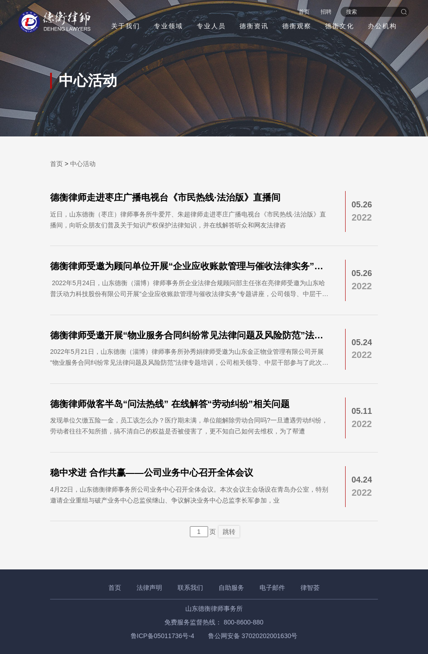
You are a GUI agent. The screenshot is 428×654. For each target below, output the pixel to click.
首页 (304, 12)
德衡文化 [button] (339, 26)
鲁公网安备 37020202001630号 (253, 635)
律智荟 (310, 587)
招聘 (326, 12)
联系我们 (190, 587)
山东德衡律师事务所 (214, 608)
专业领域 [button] (168, 26)
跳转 (229, 531)
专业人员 (211, 26)
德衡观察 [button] (296, 26)
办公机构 (382, 26)
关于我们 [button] (125, 26)
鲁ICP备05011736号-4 (162, 635)
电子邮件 (272, 587)
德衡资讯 (254, 26)
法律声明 (149, 587)
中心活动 (83, 163)
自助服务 (231, 587)
